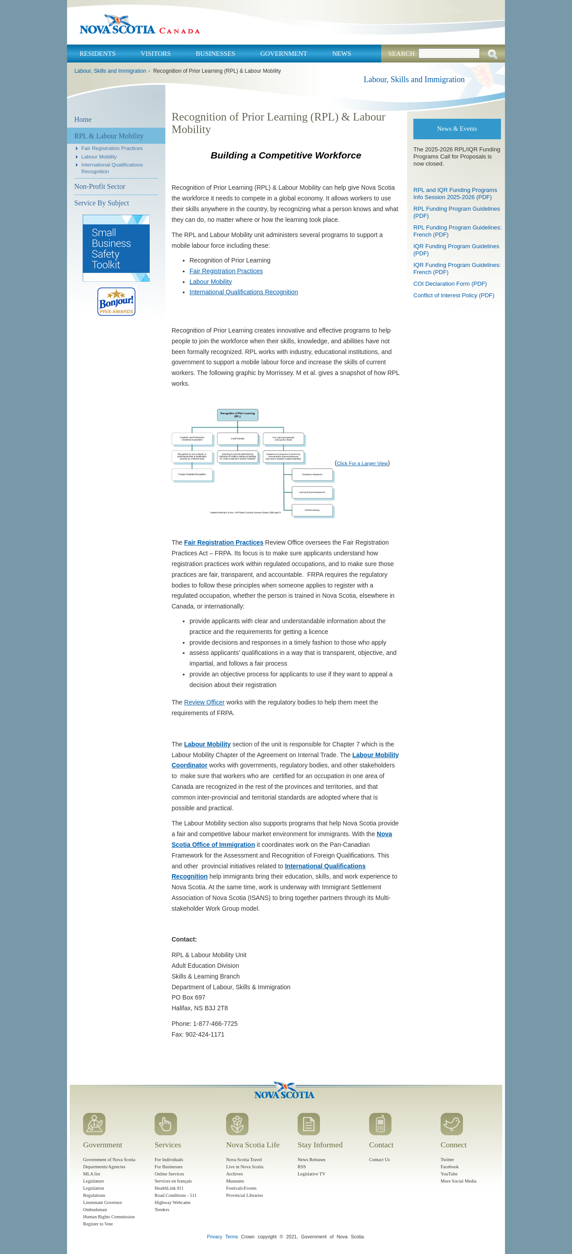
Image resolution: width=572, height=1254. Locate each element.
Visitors (156, 53)
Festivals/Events (241, 1188)
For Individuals (169, 1159)
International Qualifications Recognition (243, 292)
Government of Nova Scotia (109, 1159)
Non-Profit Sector (99, 186)
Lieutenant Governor (102, 1202)
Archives (234, 1173)
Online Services (169, 1173)
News (341, 53)
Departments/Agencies (104, 1166)
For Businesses (169, 1166)
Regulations (94, 1195)
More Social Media (458, 1181)
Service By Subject (101, 203)
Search (401, 53)
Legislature (93, 1181)
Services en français (173, 1181)
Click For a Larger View (362, 463)
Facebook (449, 1166)
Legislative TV (311, 1173)
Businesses (215, 53)
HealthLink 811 (169, 1188)
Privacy (214, 1236)
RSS (302, 1166)
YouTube (449, 1173)
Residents (98, 53)
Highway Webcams (173, 1202)
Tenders (162, 1209)
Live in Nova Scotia (244, 1166)
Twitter (447, 1159)
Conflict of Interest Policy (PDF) (453, 295)
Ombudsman (95, 1209)
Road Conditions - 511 (176, 1195)
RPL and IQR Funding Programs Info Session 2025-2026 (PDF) (455, 193)
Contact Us (379, 1159)
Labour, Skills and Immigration (110, 71)
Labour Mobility (99, 156)
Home (83, 119)
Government (283, 53)
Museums (235, 1181)
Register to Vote (98, 1223)
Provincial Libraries (244, 1195)
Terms (231, 1236)
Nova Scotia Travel (244, 1159)
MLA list (91, 1173)
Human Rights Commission (109, 1216)
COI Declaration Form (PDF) (450, 283)
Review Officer (204, 702)
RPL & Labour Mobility (108, 136)
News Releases (312, 1159)
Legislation (93, 1188)
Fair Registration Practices (112, 148)
